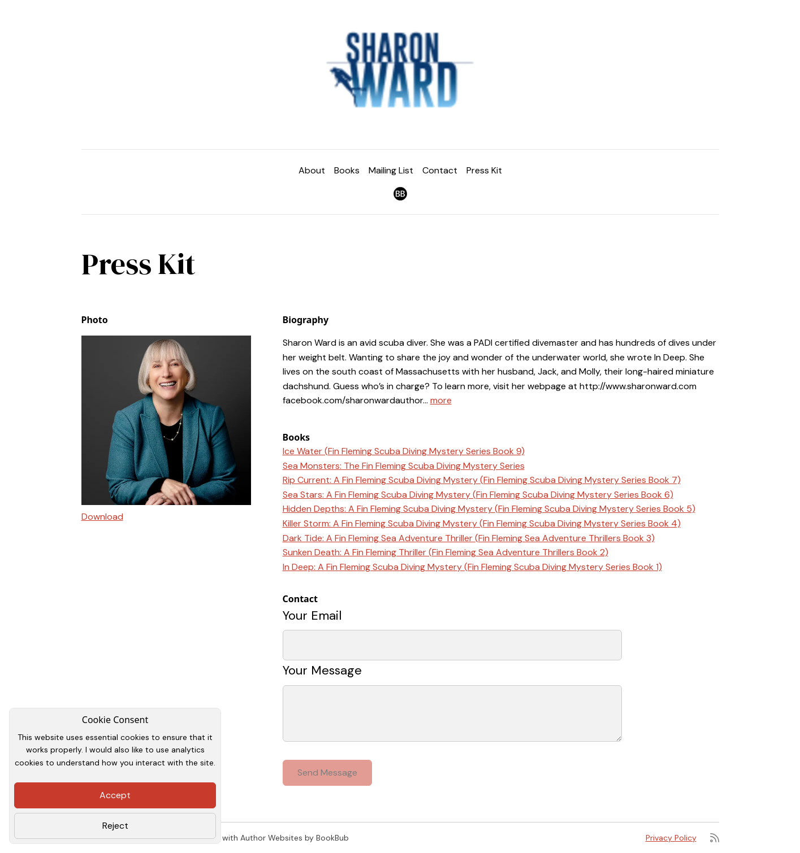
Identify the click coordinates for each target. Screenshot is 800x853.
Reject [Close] (115, 826)
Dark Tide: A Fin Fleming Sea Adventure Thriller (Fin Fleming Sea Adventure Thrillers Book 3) (469, 538)
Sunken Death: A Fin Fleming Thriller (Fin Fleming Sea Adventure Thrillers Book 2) (445, 552)
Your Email (312, 615)
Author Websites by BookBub (294, 838)
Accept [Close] (115, 795)
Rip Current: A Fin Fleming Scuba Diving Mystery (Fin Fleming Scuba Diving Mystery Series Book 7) (482, 480)
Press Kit (484, 170)
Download (102, 517)
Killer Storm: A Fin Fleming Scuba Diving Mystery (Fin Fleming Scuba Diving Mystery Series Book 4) (482, 523)
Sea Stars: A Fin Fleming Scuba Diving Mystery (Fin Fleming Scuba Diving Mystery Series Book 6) (478, 495)
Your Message (322, 670)
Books (347, 170)
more (441, 400)
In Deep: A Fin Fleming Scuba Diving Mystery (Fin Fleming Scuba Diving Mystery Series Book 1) (472, 567)
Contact (439, 170)
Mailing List (391, 170)
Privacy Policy (671, 838)
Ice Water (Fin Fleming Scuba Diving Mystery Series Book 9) (404, 451)
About (312, 170)
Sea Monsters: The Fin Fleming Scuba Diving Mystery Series (404, 466)
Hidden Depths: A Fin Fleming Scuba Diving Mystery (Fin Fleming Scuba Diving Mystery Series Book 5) (489, 509)
